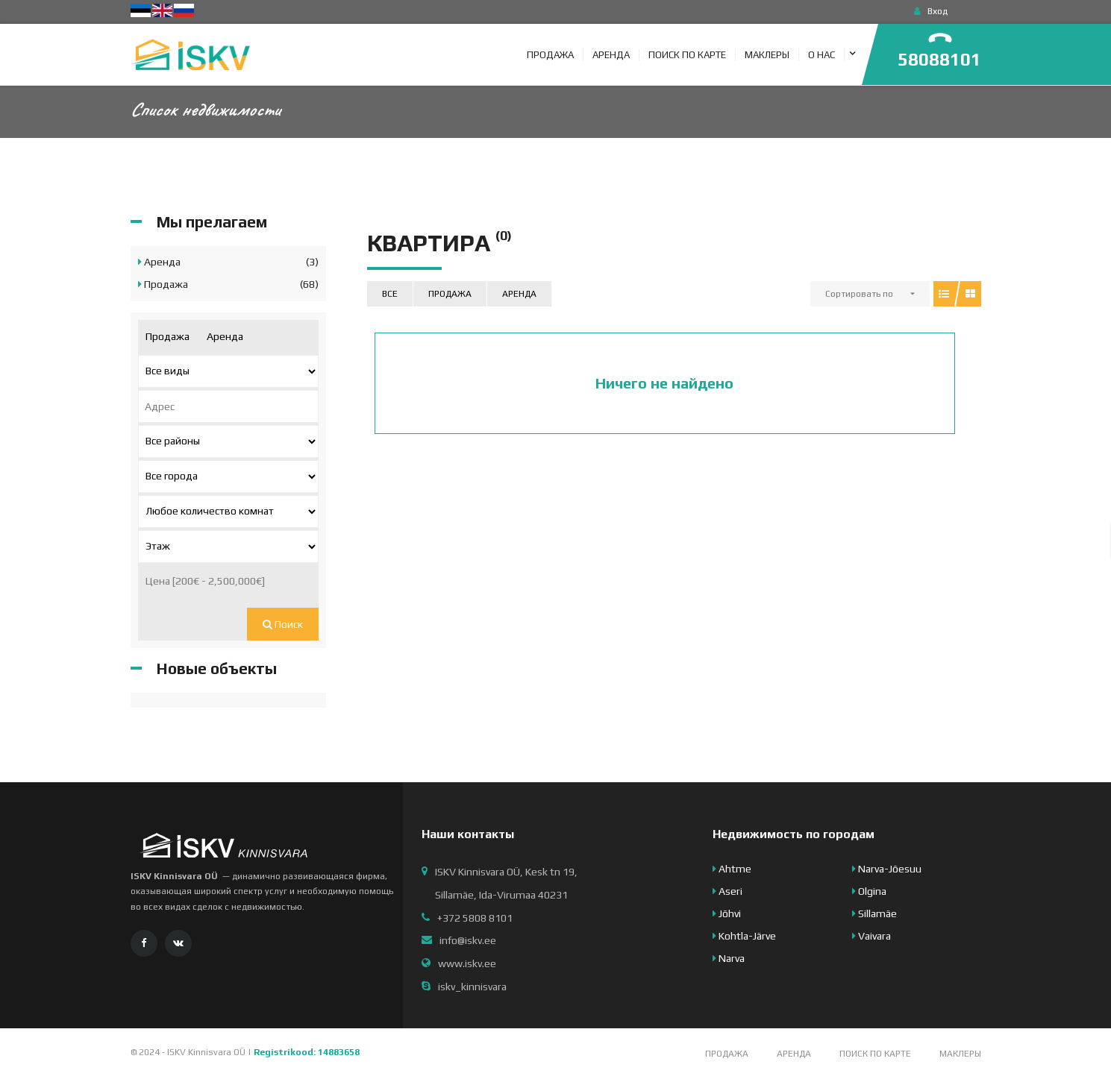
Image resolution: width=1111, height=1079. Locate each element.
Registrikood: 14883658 (307, 1052)
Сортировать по (859, 294)
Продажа (450, 294)
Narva (729, 958)
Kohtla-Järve (744, 936)
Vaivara (871, 936)
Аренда (519, 294)
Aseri (727, 891)
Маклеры (960, 1053)
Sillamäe (874, 913)
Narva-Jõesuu (886, 869)
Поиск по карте (875, 1053)
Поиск (283, 624)
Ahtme (732, 869)
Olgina (869, 891)
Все (390, 294)
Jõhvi (727, 913)
